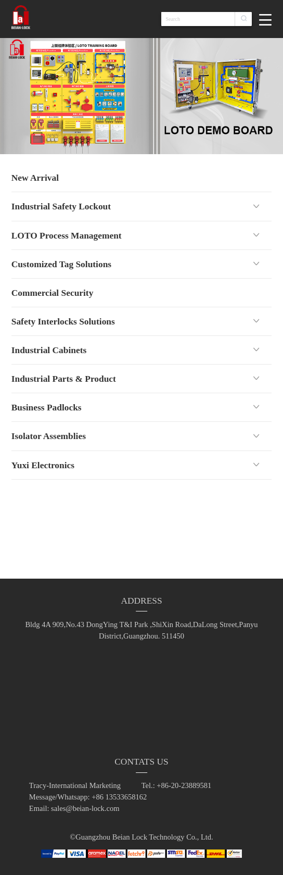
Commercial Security (52, 293)
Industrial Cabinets (48, 350)
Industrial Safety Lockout (61, 206)
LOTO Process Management (66, 235)
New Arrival (35, 177)
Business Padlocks (46, 407)
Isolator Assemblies (48, 436)
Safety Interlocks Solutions (63, 321)
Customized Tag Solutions (61, 264)
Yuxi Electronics (42, 465)
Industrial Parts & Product (63, 378)
